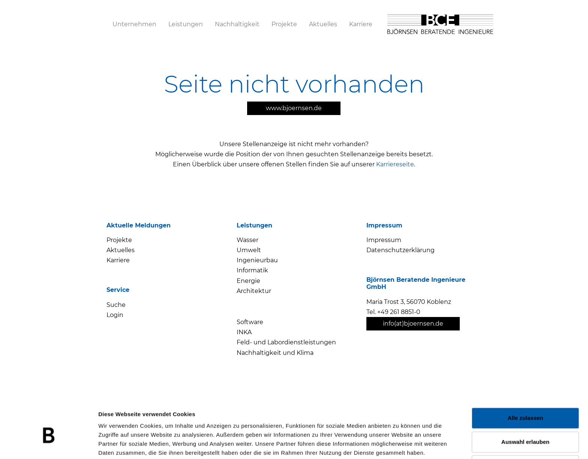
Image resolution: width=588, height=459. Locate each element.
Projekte (119, 240)
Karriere (118, 260)
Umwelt (249, 250)
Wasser (247, 240)
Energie (248, 280)
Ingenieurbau (257, 260)
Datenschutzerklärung (400, 250)
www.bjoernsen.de (294, 108)
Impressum (383, 240)
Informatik (252, 270)
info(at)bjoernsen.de (413, 323)
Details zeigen (399, 444)
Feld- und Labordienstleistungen (286, 342)
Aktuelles (120, 250)
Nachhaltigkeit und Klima (275, 352)
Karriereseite (395, 164)
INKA (244, 332)
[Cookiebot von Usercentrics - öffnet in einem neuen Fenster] (48, 444)
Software (250, 322)
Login (114, 314)
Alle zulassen (525, 383)
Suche (116, 304)
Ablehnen (525, 430)
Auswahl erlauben (525, 406)
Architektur (254, 291)
